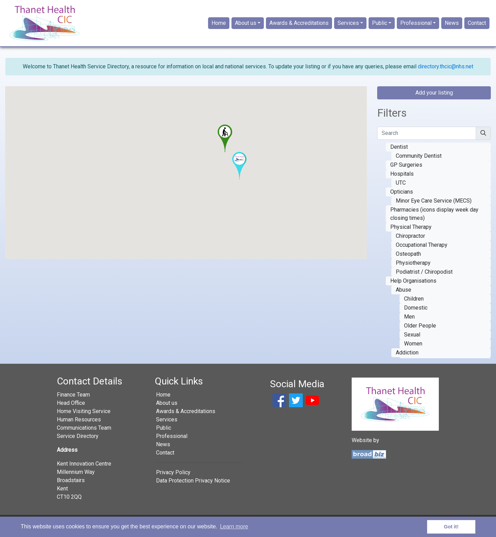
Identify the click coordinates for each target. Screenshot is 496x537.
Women (413, 347)
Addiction (407, 356)
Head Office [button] (71, 407)
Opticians (401, 196)
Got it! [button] (451, 526)
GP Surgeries (406, 169)
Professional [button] (416, 25)
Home (218, 25)
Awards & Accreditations (299, 25)
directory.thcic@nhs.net (445, 71)
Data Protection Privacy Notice (193, 485)
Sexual (412, 338)
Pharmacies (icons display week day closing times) (434, 218)
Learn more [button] (234, 526)
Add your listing (434, 97)
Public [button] (379, 25)
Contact (477, 25)
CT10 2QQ (69, 501)
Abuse (403, 294)
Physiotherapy (413, 267)
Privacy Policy (173, 476)
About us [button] (245, 25)
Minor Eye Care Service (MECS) (434, 205)
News (452, 25)
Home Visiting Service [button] (84, 415)
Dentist (399, 151)
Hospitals (402, 178)
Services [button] (348, 25)
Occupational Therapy (421, 249)
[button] (225, 143)
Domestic (415, 312)
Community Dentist (419, 160)
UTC (401, 187)
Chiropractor (410, 240)
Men (409, 321)
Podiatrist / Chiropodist (424, 276)
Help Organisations (413, 285)
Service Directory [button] (78, 440)
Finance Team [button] (73, 399)
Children (414, 303)
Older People (420, 329)
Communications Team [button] (84, 432)
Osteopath (408, 258)
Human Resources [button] (79, 424)
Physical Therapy (411, 231)
